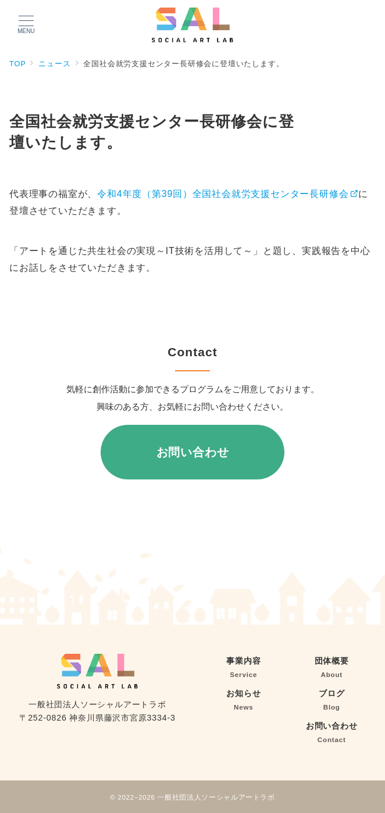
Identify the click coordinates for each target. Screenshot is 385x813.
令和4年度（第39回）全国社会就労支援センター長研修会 (227, 194)
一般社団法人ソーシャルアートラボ (216, 797)
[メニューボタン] (26, 25)
